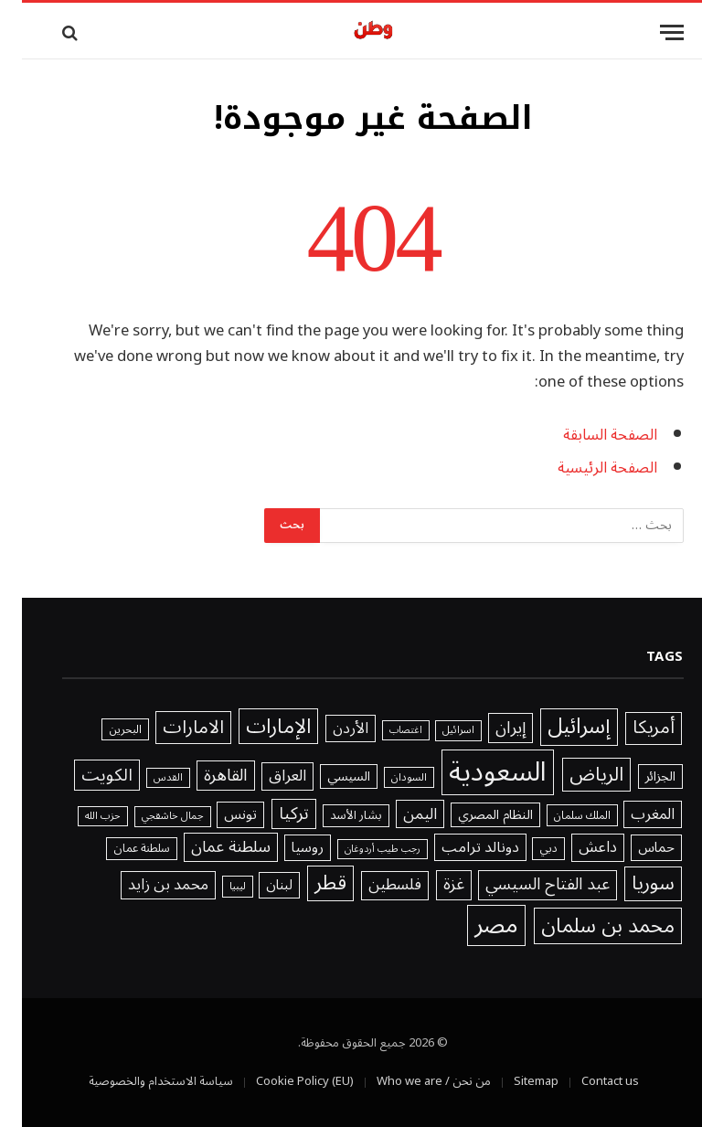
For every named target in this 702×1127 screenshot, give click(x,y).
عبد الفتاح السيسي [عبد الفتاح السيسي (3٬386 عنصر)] (525, 885)
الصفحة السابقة (588, 435)
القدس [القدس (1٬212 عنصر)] (146, 778)
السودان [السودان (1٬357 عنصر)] (387, 778)
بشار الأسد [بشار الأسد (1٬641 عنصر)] (334, 816)
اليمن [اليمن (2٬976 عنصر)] (398, 814)
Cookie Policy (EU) (283, 1081)
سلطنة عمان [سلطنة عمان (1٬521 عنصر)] (119, 848)
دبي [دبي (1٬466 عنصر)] (526, 848)
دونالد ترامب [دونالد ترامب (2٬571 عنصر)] (458, 847)
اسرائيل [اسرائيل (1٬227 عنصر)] (436, 730)
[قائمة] (650, 32)
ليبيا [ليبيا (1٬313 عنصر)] (215, 887)
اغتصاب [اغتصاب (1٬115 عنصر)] (383, 730)
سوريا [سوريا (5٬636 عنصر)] (631, 884)
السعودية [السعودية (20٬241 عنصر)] (476, 772)
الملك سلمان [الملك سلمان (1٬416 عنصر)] (560, 815)
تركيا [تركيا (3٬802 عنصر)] (272, 814)
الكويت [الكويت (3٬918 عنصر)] (85, 775)
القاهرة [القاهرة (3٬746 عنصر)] (204, 776)
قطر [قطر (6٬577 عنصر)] (308, 883)
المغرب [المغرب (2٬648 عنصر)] (631, 814)
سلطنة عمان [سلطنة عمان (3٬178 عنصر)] (209, 847)
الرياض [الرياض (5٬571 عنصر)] (574, 775)
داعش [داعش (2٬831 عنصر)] (576, 848)
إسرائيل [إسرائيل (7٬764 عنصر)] (557, 727)
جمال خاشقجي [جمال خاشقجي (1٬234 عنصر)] (151, 816)
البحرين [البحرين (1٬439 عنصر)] (103, 729)
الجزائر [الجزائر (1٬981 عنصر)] (638, 777)
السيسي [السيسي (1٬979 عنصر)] (326, 777)
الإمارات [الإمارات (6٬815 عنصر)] (256, 726)
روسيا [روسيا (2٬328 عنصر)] (286, 848)
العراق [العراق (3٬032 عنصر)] (265, 777)
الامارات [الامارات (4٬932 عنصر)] (171, 727)
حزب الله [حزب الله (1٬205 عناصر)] (81, 816)
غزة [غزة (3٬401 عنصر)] (431, 885)
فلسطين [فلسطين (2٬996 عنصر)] (372, 885)
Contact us (588, 1081)
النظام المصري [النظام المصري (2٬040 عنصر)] (473, 815)
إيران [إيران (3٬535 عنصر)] (488, 728)
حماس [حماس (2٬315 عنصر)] (634, 848)
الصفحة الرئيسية (585, 468)
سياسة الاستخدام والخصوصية (139, 1081)
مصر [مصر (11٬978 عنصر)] (474, 925)
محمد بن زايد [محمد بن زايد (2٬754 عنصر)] (146, 885)
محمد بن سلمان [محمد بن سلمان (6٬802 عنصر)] (586, 925)
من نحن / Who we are (412, 1081)
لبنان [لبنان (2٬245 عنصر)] (257, 885)
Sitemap (514, 1081)
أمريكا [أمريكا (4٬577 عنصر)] (632, 728)
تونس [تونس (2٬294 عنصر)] (218, 815)
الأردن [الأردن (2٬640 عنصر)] (328, 728)
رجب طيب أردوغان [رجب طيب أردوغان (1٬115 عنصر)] (361, 849)
